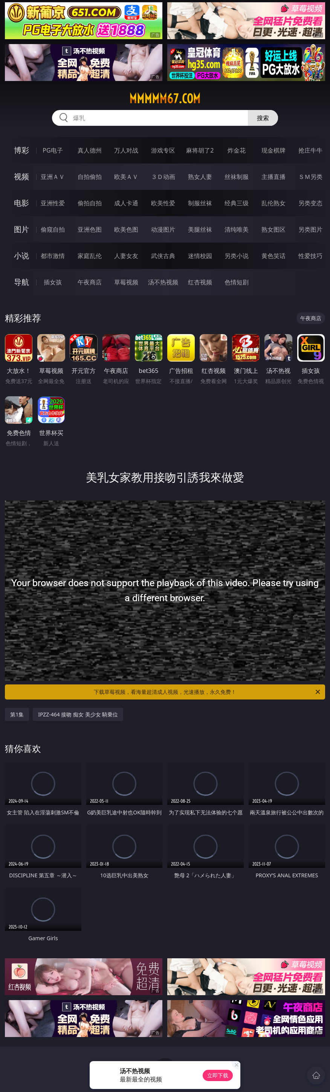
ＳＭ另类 (310, 177)
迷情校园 (200, 256)
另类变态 (310, 203)
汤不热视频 (163, 282)
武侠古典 (163, 256)
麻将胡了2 (200, 150)
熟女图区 (273, 229)
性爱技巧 (310, 256)
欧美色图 (126, 229)
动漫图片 (163, 229)
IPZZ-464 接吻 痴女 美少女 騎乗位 (78, 714)
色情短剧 (237, 282)
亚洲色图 (90, 229)
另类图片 (310, 229)
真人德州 (90, 150)
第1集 (17, 714)
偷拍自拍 (90, 203)
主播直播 (273, 177)
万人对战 (126, 150)
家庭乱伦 (90, 256)
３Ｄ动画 (163, 177)
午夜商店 (90, 282)
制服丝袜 (200, 203)
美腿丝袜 (200, 229)
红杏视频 (200, 282)
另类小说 (237, 256)
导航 (21, 282)
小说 (21, 255)
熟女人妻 (200, 177)
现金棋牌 (273, 150)
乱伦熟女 (273, 203)
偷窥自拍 (53, 229)
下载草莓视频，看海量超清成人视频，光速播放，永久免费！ (207, 691)
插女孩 (53, 282)
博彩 (21, 150)
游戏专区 (163, 150)
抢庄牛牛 (310, 150)
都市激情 (53, 256)
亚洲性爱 (53, 203)
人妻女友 (126, 256)
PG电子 (53, 150)
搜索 (263, 118)
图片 (21, 229)
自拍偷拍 (90, 177)
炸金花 (237, 150)
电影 (21, 203)
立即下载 (217, 1075)
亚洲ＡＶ (53, 177)
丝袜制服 (237, 177)
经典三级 (237, 203)
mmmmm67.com (164, 98)
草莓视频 (126, 282)
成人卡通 (126, 203)
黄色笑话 (273, 256)
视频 (21, 176)
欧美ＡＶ (126, 177)
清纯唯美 (237, 229)
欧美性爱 (163, 203)
